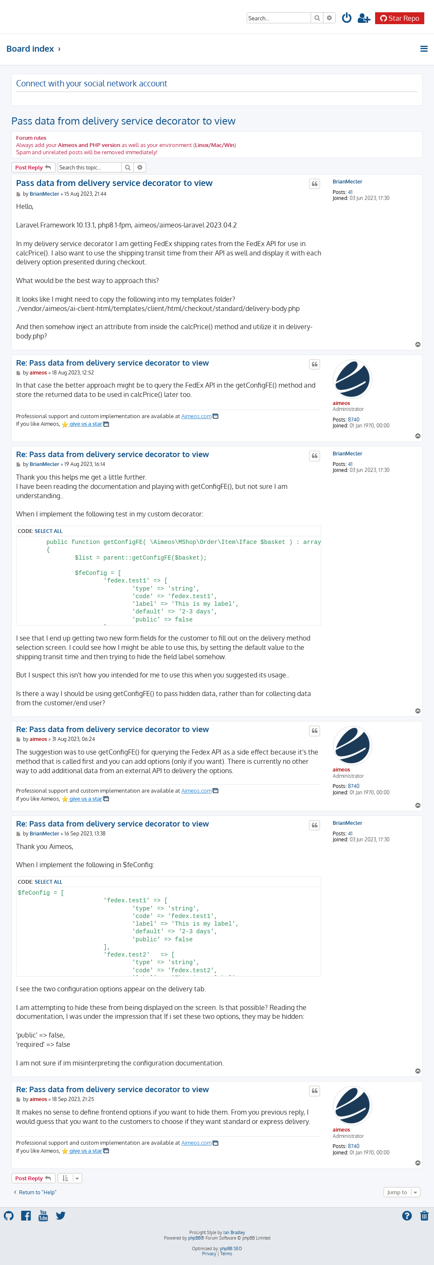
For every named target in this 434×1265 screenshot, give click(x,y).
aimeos (341, 403)
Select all (48, 530)
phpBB (194, 1237)
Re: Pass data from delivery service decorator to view (112, 362)
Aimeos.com (196, 415)
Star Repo (399, 18)
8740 (353, 420)
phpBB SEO (231, 1248)
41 (350, 192)
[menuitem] (347, 19)
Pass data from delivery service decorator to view (123, 120)
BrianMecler (347, 182)
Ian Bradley (234, 1232)
